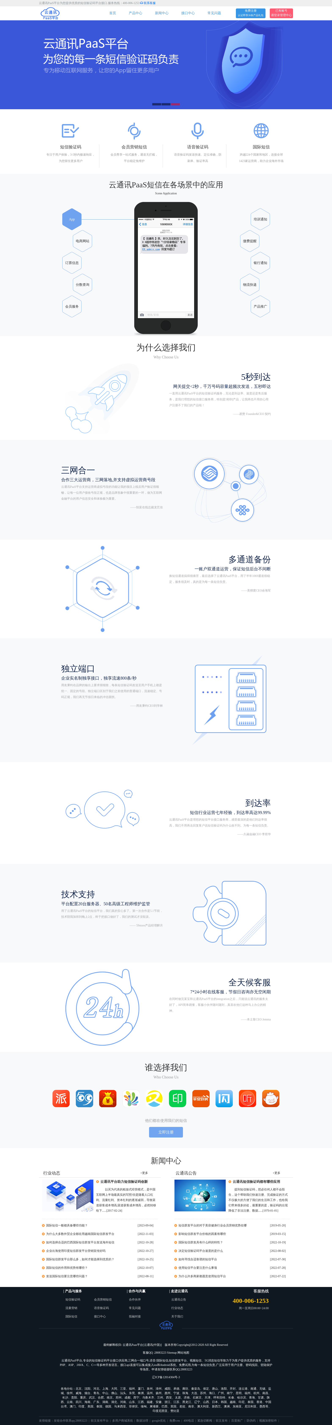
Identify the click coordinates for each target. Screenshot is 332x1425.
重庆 (83, 1397)
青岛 (96, 1393)
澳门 (73, 1406)
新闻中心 (162, 13)
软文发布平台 (100, 1420)
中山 (105, 1393)
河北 (96, 1388)
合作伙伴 (135, 1299)
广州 (221, 1393)
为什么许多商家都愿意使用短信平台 (202, 1276)
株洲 (141, 1393)
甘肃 (261, 1397)
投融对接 (135, 1316)
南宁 (230, 1393)
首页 (112, 13)
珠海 (185, 1393)
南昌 (265, 1393)
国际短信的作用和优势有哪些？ (67, 1267)
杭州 (256, 1393)
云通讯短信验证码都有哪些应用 (256, 1181)
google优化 (159, 1420)
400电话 (189, 1420)
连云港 (243, 1388)
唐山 (215, 1388)
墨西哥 (263, 1406)
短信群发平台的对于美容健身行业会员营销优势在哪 (212, 1225)
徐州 (70, 1393)
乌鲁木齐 (148, 1397)
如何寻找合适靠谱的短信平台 (197, 1259)
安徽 (159, 1402)
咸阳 (167, 1388)
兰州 (160, 1397)
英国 (173, 1406)
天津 (207, 1397)
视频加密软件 (268, 1420)
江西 (141, 1402)
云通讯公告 (178, 1299)
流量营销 (71, 1308)
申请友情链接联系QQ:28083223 (172, 1369)
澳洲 (227, 1406)
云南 (70, 1402)
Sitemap (172, 1352)
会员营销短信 (103, 1299)
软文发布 (222, 1420)
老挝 (182, 1406)
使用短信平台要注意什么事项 (197, 1267)
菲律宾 (133, 1406)
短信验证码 (72, 1299)
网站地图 (183, 1352)
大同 (114, 1388)
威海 (79, 1393)
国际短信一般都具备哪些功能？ (67, 1225)
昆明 (239, 1393)
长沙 (65, 1397)
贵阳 (74, 1397)
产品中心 (135, 13)
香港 (259, 1402)
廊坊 (185, 1388)
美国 (90, 1406)
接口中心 (188, 13)
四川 (79, 1402)
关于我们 (177, 1316)
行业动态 (177, 1308)
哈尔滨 (241, 1397)
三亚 (123, 1388)
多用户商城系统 (122, 1420)
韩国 (224, 1402)
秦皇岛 (195, 1388)
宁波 (176, 1393)
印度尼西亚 (160, 1411)
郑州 (119, 1397)
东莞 (132, 1393)
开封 (233, 1388)
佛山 (114, 1393)
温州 (150, 1393)
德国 (108, 1406)
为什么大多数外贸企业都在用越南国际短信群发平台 (80, 1234)
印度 (81, 1406)
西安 (169, 1397)
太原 (178, 1397)
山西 (206, 1402)
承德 (176, 1388)
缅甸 (144, 1406)
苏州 (203, 1393)
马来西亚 (120, 1406)
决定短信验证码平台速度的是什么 (200, 1250)
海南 (87, 1402)
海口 (212, 1393)
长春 (231, 1397)
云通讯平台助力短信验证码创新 (124, 1181)
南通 (253, 1388)
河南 (123, 1402)
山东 (132, 1402)
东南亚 (237, 1406)
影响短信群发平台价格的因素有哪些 (202, 1234)
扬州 (159, 1393)
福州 (132, 1388)
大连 (194, 1393)
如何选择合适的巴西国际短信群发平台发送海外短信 (80, 1242)
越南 (233, 1402)
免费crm (174, 1420)
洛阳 (224, 1388)
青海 (252, 1397)
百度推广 (237, 1420)
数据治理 (142, 1420)
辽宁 (197, 1402)
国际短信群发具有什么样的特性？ (200, 1242)
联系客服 (148, 3)
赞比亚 (174, 1411)
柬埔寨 (154, 1406)
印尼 (242, 1402)
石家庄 (197, 1397)
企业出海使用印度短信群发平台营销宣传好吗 (75, 1250)
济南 (187, 1397)
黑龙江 (186, 1402)
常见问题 (214, 13)
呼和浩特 (219, 1397)
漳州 (159, 1388)
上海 (105, 1388)
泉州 (150, 1388)
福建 (150, 1402)
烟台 (87, 1393)
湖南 (105, 1402)
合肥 (101, 1397)
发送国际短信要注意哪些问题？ (67, 1276)
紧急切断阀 (204, 1420)
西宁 (136, 1397)
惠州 (167, 1393)
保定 (206, 1388)
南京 (110, 1397)
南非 (191, 1406)
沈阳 (87, 1388)
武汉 (92, 1397)
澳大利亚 (203, 1406)
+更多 (144, 1173)
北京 (79, 1388)
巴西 (164, 1406)
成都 (127, 1397)
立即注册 (166, 1132)
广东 (96, 1402)
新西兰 (216, 1406)
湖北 (114, 1402)
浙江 (167, 1402)
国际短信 (71, 1316)
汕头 (123, 1393)
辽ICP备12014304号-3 (166, 1377)
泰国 (250, 1402)
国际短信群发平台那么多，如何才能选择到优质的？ (80, 1259)
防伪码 (251, 1420)
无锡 (262, 1388)
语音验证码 (101, 1308)
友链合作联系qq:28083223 (70, 1420)
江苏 (176, 1402)
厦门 (141, 1388)
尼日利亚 (250, 1406)
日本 (215, 1402)
